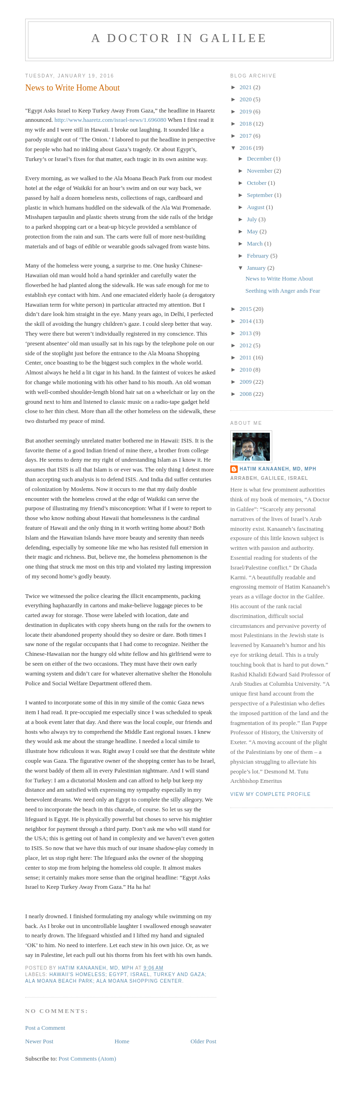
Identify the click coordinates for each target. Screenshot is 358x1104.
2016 (246, 147)
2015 (246, 308)
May (253, 231)
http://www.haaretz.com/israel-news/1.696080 (110, 119)
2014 (246, 320)
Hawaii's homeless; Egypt (88, 974)
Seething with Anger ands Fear (282, 290)
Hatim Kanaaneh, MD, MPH (278, 468)
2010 (246, 369)
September (261, 194)
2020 (246, 99)
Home (122, 1041)
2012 (246, 345)
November (260, 170)
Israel (140, 974)
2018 (246, 123)
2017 (246, 135)
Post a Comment (45, 1027)
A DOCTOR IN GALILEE (179, 38)
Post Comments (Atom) (88, 1058)
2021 (246, 87)
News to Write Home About (279, 278)
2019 (246, 111)
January (257, 267)
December (260, 158)
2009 (246, 381)
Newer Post (39, 1041)
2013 (246, 333)
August (256, 207)
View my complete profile (270, 794)
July (253, 219)
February (258, 255)
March (255, 243)
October (257, 182)
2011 (246, 357)
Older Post (203, 1041)
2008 (246, 393)
